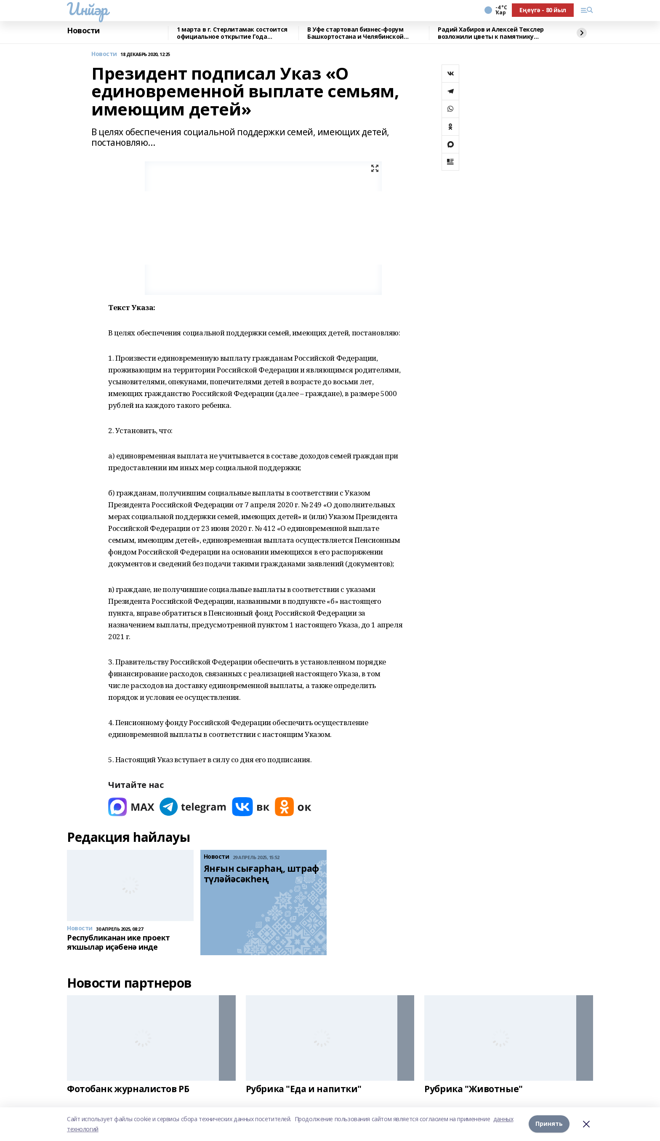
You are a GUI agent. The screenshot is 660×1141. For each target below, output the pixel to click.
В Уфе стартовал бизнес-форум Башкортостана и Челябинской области (355, 33)
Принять (549, 1124)
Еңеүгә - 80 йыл (542, 10)
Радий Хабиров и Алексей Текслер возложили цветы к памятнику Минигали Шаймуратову (491, 33)
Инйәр (87, 9)
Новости (83, 30)
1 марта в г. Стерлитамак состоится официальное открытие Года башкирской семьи (232, 33)
